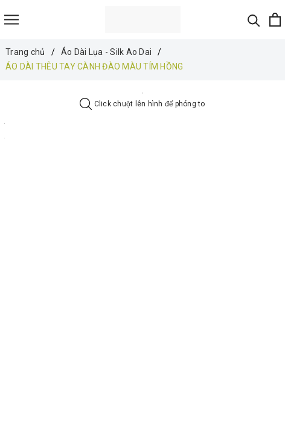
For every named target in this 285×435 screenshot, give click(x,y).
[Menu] (11, 19)
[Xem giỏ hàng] (275, 20)
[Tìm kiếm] (254, 19)
